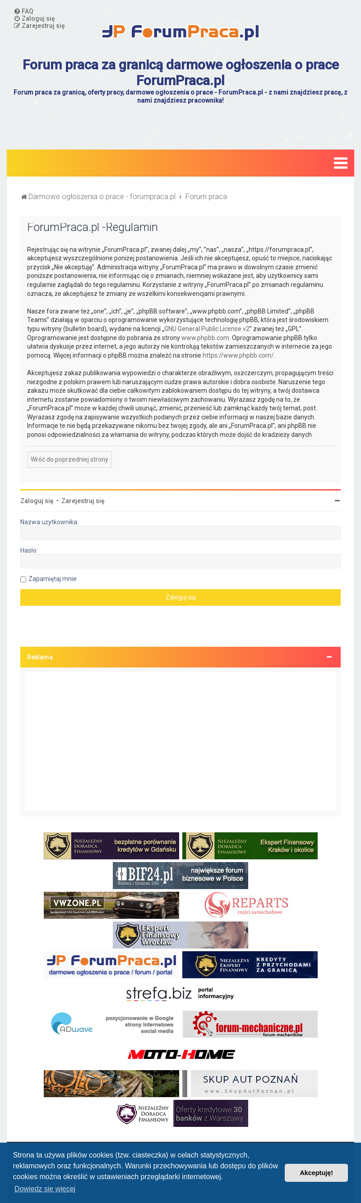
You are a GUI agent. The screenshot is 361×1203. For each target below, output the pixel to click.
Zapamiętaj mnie (52, 578)
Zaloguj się (37, 500)
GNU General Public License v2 (207, 328)
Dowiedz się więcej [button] (44, 1189)
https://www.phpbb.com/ (238, 355)
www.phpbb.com (205, 337)
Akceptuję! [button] (316, 1172)
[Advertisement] (180, 742)
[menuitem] (23, 11)
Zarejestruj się (83, 500)
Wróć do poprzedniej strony (69, 459)
